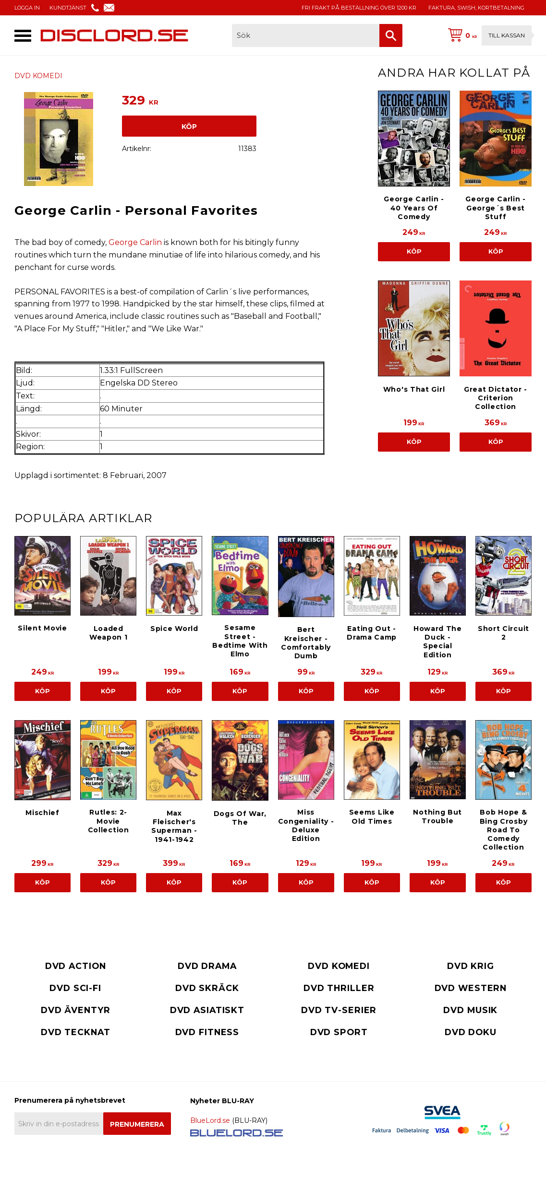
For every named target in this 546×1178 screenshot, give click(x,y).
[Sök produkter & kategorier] (306, 35)
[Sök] (390, 35)
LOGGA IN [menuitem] (27, 7)
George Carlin (135, 242)
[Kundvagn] (488, 35)
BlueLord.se (210, 1120)
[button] (22, 35)
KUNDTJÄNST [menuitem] (67, 7)
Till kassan (506, 35)
